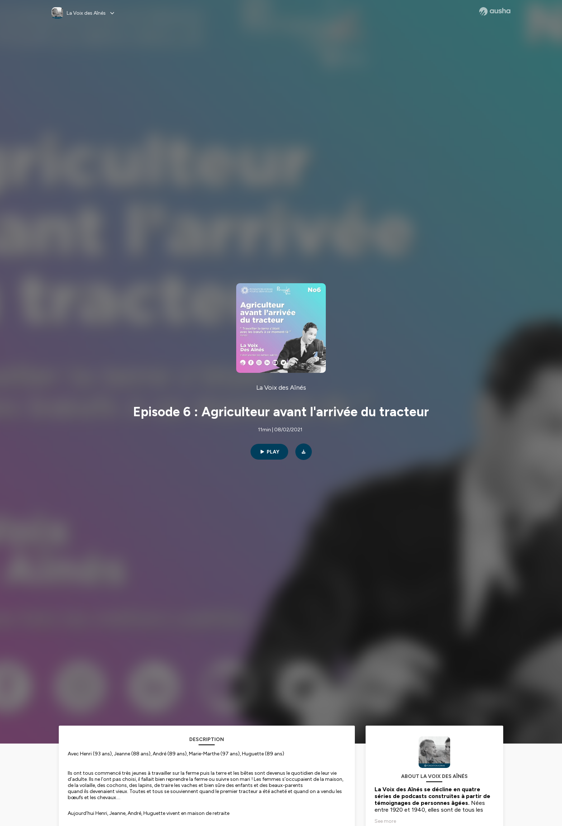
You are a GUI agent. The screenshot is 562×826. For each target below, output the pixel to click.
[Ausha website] (494, 11)
